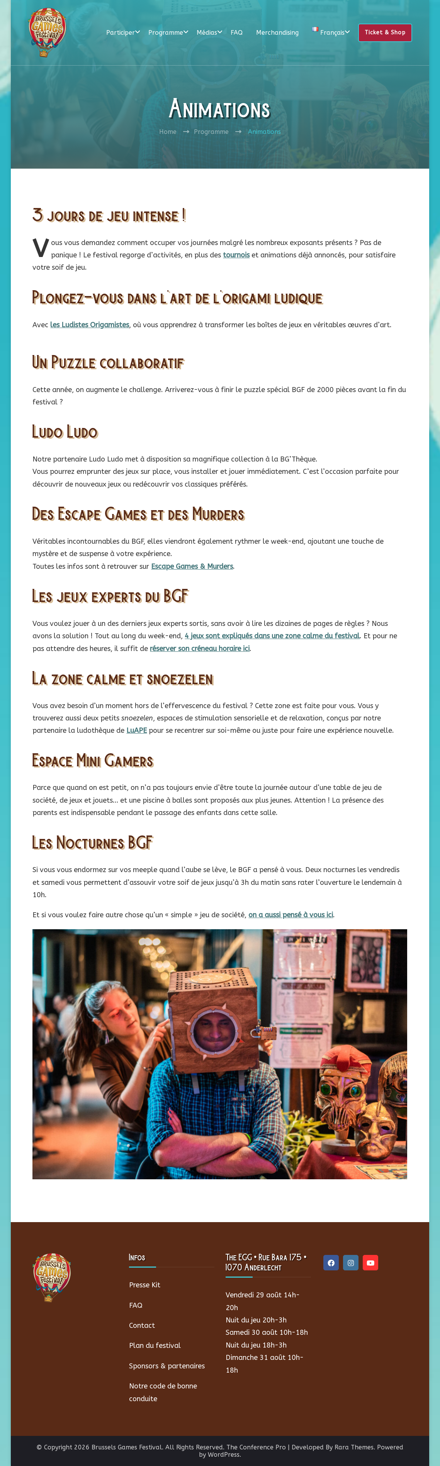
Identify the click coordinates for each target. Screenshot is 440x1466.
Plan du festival (155, 1345)
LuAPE (136, 730)
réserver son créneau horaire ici (200, 648)
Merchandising (277, 32)
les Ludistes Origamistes (89, 325)
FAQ (237, 32)
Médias (207, 32)
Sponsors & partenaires (167, 1366)
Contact (142, 1325)
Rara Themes (354, 1447)
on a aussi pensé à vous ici (290, 915)
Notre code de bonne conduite (163, 1392)
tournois (236, 255)
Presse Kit (144, 1285)
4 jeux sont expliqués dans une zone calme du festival (272, 636)
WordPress (224, 1454)
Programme (165, 32)
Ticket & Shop (385, 32)
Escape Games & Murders (192, 566)
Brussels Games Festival (127, 1447)
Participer (120, 32)
